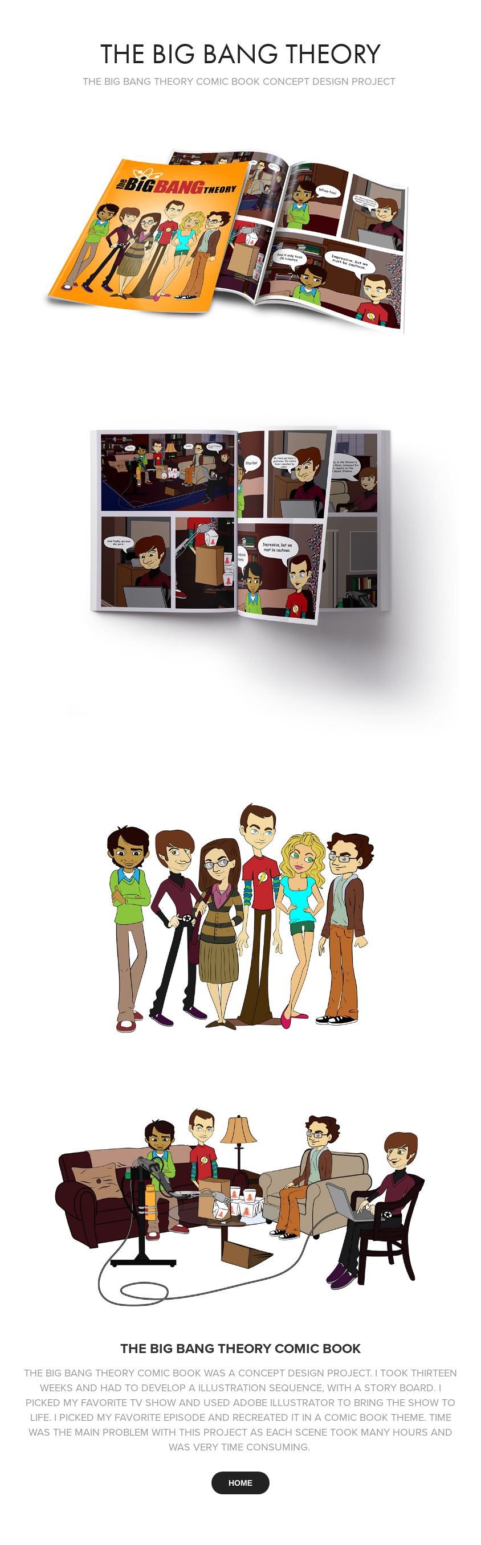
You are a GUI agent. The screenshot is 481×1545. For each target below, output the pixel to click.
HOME (240, 1482)
